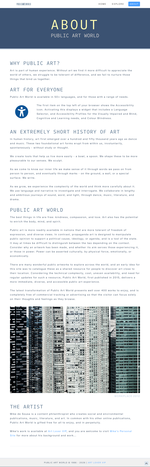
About (134, 4)
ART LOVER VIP (97, 462)
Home (102, 4)
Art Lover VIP (57, 431)
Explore (118, 4)
